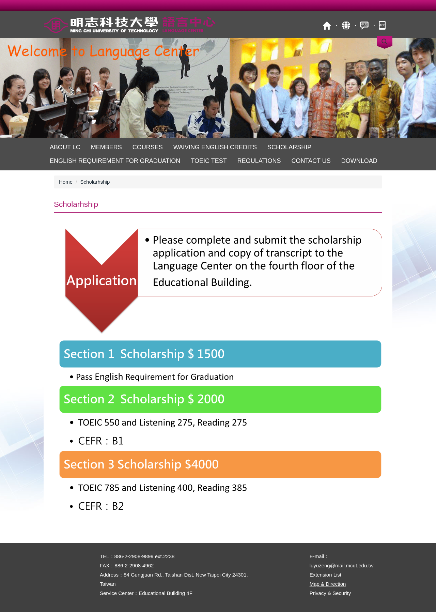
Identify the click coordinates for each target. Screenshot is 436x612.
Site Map (345, 25)
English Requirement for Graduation (115, 160)
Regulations (259, 160)
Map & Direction (328, 584)
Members (106, 147)
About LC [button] (65, 147)
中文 (364, 25)
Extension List (325, 575)
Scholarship (289, 147)
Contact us (310, 160)
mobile (383, 25)
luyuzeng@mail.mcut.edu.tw (342, 565)
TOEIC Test (209, 160)
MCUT (327, 25)
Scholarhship (95, 182)
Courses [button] (148, 147)
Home (66, 182)
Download (359, 160)
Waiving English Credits (215, 147)
